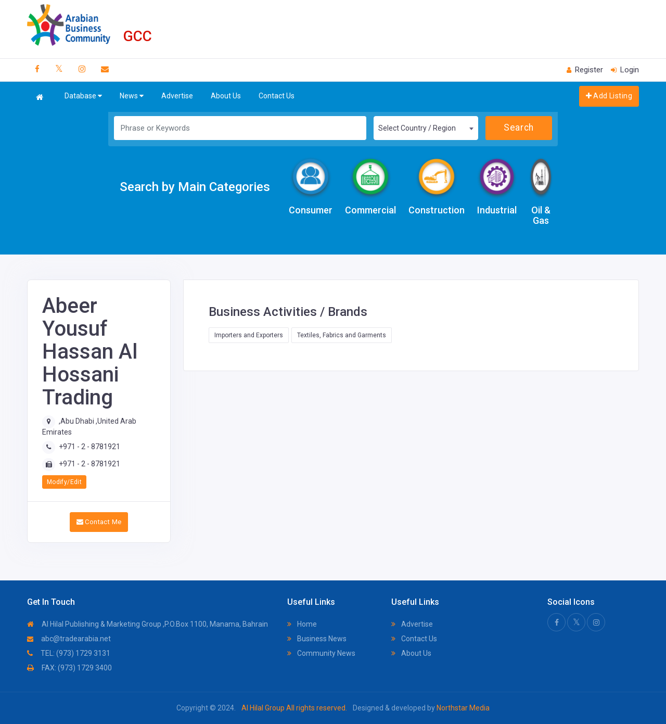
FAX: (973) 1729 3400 (69, 668)
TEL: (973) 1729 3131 (68, 653)
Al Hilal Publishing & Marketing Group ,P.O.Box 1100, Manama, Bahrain (147, 624)
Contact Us (276, 96)
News (132, 96)
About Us (226, 96)
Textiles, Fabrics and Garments (341, 335)
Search (518, 127)
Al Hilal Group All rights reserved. (294, 708)
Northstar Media (462, 708)
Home (302, 624)
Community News (321, 653)
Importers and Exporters (248, 335)
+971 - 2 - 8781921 (89, 446)
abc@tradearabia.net (69, 638)
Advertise (177, 96)
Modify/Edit (64, 482)
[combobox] (426, 128)
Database (83, 96)
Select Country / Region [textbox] (417, 128)
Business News (317, 638)
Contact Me (99, 522)
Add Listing (609, 96)
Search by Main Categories (195, 187)
